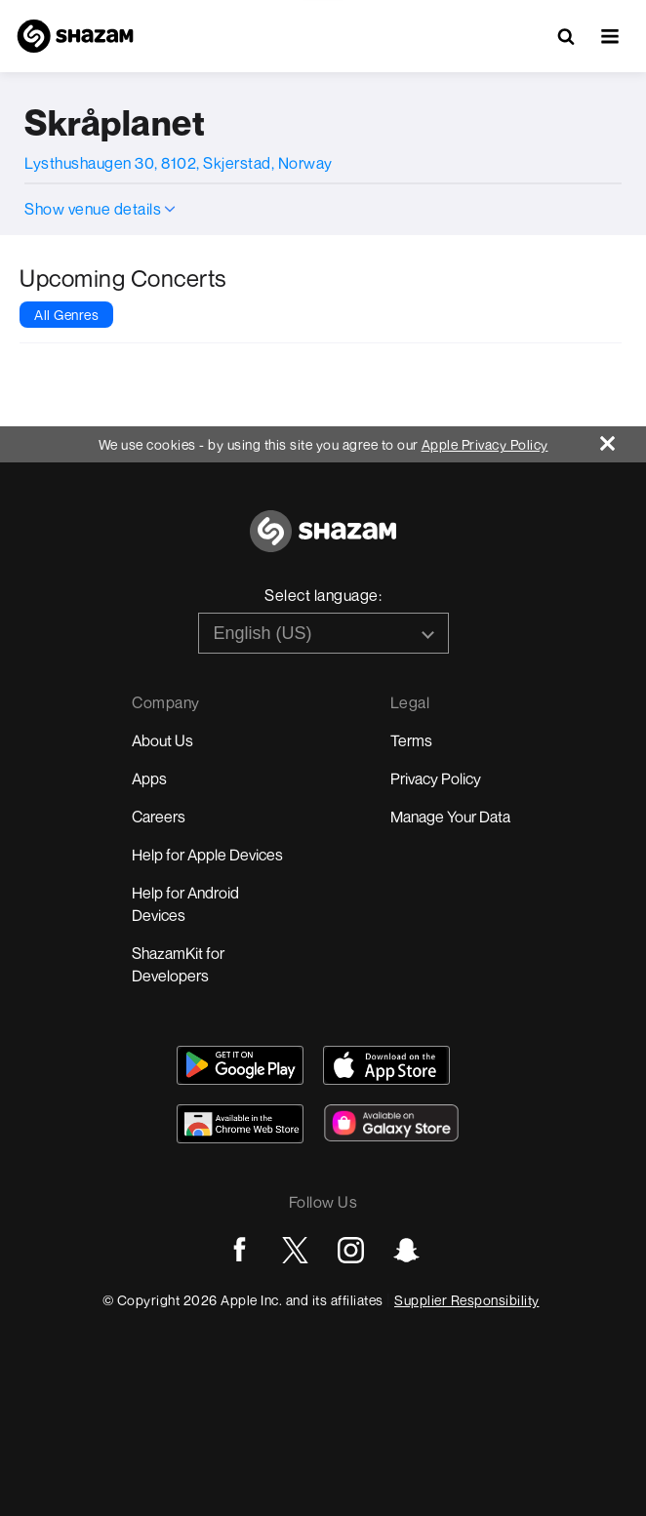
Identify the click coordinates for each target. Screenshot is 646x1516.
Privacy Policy (435, 778)
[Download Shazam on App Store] (386, 1065)
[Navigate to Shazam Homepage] (75, 36)
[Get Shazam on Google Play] (240, 1065)
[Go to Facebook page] (239, 1250)
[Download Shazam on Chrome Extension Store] (240, 1123)
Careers (158, 816)
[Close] (623, 438)
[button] (609, 36)
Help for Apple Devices (207, 854)
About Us (162, 740)
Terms (411, 740)
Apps (149, 778)
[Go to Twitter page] (295, 1250)
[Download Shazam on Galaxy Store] (391, 1122)
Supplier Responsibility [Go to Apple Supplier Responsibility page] (467, 1300)
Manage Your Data (450, 816)
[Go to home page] (323, 542)
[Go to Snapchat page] (406, 1250)
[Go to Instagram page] (351, 1250)
